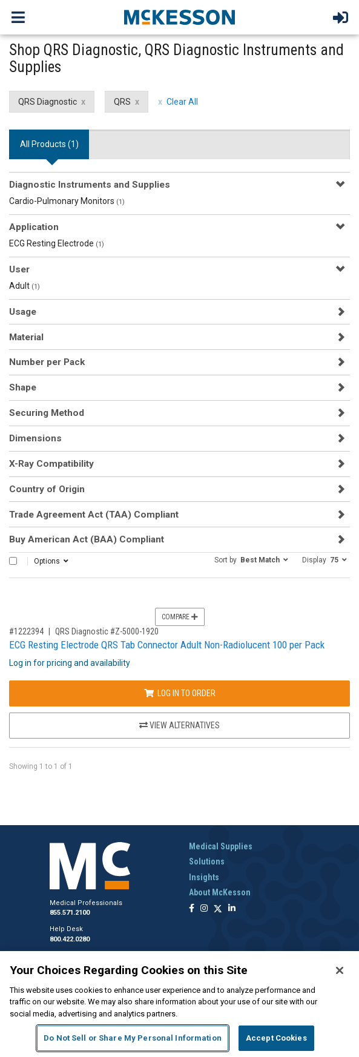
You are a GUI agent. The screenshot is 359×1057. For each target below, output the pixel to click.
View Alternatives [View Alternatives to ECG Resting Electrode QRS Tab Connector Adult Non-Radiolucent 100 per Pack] (179, 725)
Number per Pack (47, 362)
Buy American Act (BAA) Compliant (86, 539)
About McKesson (220, 892)
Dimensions (35, 438)
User (19, 269)
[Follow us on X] (218, 909)
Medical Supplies (220, 846)
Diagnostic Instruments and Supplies (89, 184)
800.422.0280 (70, 939)
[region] (179, 1004)
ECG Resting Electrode (56, 243)
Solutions (207, 861)
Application (34, 227)
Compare (180, 617)
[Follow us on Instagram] (204, 909)
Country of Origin (47, 489)
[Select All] (13, 561)
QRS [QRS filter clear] (122, 102)
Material (26, 337)
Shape (22, 387)
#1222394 (26, 631)
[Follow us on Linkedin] (231, 909)
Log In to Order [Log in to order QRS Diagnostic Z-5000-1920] (180, 693)
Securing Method (46, 412)
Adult (24, 286)
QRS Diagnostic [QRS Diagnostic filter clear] (47, 102)
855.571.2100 (70, 913)
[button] (251, 559)
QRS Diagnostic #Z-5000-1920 (107, 631)
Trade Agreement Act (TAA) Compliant (94, 514)
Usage (22, 311)
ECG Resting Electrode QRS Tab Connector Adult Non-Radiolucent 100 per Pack (166, 645)
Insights (204, 877)
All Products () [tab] (49, 144)
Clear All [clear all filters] (182, 102)
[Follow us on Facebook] (191, 909)
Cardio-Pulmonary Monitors (67, 201)
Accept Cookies (276, 1037)
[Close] (339, 970)
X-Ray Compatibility (51, 463)
